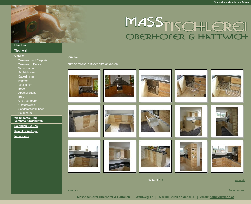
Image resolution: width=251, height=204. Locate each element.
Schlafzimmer (26, 72)
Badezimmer (26, 76)
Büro (21, 96)
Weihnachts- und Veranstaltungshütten (28, 119)
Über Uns (20, 45)
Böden (22, 88)
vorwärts (240, 180)
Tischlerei (20, 50)
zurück (73, 190)
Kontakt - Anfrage (26, 131)
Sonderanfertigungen (31, 108)
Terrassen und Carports (32, 60)
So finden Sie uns (26, 126)
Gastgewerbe (26, 104)
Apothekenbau (27, 92)
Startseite (219, 2)
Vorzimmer (25, 84)
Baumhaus (25, 112)
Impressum (21, 136)
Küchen (23, 80)
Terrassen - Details (30, 64)
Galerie (232, 2)
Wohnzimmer (26, 68)
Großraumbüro (27, 100)
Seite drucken (237, 190)
